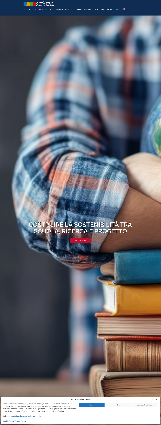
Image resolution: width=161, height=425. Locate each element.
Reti (96, 9)
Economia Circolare (83, 9)
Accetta (91, 405)
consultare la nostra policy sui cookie (26, 416)
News (34, 9)
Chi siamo (27, 9)
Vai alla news (80, 240)
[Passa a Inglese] (123, 9)
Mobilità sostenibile (45, 9)
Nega (118, 405)
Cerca (118, 9)
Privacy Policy (20, 421)
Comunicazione (107, 9)
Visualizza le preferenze (145, 405)
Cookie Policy (8, 421)
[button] (157, 399)
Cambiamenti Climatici (64, 9)
